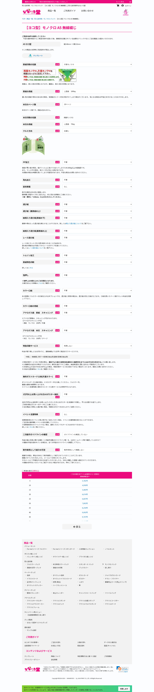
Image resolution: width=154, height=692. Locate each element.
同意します (124, 689)
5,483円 (85, 490)
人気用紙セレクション (87, 549)
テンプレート (36, 55)
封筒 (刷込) (57, 582)
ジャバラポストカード (113, 575)
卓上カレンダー (58, 593)
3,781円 (85, 481)
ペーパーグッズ (29, 572)
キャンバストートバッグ (87, 593)
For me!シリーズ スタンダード (64, 549)
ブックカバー (83, 567)
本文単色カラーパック (61, 564)
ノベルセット (109, 549)
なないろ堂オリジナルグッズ (37, 622)
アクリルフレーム (33, 607)
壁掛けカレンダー (33, 593)
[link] (122, 669)
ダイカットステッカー (35, 585)
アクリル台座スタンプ (87, 600)
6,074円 (85, 494)
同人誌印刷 (28, 561)
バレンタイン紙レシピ (35, 556)
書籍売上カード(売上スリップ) (116, 582)
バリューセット (29, 546)
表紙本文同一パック (34, 567)
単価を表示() (31, 471)
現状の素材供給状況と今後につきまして (53, 1)
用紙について (55, 656)
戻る (77, 526)
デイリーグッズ (29, 590)
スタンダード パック (86, 564)
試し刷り (108, 567)
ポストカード (83, 575)
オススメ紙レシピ (30, 554)
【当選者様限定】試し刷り (36, 615)
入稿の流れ (81, 642)
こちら (30, 268)
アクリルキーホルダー (35, 600)
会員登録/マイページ (31, 645)
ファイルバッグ (110, 593)
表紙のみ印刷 (57, 567)
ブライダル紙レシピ (86, 556)
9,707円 (85, 517)
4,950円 (85, 485)
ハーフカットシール (60, 585)
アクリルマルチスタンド (87, 604)
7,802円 (85, 503)
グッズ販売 (28, 620)
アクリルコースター (112, 600)
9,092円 (85, 512)
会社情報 (54, 659)
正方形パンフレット (34, 582)
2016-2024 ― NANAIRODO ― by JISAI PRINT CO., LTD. (74, 678)
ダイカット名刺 (58, 575)
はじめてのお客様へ (31, 642)
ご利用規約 (108, 656)
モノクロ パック (110, 564)
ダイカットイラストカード (62, 578)
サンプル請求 (31, 630)
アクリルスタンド (59, 600)
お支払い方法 (55, 645)
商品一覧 (28, 542)
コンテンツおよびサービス (39, 650)
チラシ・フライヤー (112, 578)
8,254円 (85, 508)
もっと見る (120, 1)
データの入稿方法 (110, 642)
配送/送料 (80, 645)
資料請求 (27, 627)
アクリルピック (58, 604)
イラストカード (32, 578)
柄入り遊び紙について (74, 223)
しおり (81, 582)
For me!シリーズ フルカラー (37, 549)
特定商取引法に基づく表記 (86, 656)
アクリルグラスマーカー (35, 604)
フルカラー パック (33, 564)
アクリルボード (110, 604)
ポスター (82, 578)
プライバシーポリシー (32, 659)
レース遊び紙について (36, 248)
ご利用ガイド (32, 636)
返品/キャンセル (110, 645)
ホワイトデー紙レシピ (61, 556)
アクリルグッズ (29, 598)
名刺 (28, 575)
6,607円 (85, 499)
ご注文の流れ (55, 642)
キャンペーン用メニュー (33, 612)
